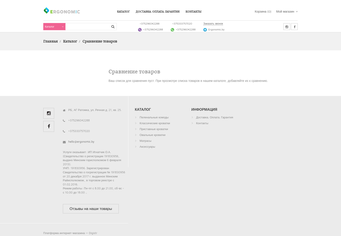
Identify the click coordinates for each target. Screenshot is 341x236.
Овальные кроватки (152, 135)
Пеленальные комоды (154, 117)
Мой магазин (287, 11)
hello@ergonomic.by (81, 141)
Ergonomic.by (213, 29)
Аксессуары (147, 146)
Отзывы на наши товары (91, 208)
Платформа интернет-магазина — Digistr (70, 233)
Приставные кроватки (154, 129)
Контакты (193, 11)
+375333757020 (182, 23)
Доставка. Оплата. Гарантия (157, 11)
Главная (50, 41)
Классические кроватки (155, 123)
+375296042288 (149, 23)
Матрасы (145, 140)
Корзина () (263, 11)
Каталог (123, 11)
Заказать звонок (213, 23)
